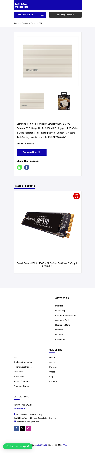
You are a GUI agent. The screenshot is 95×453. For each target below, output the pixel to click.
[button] (18, 446)
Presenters (19, 376)
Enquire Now (31, 152)
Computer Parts (28, 23)
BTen (65, 445)
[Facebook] (27, 167)
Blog (51, 376)
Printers (59, 330)
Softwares (18, 372)
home (16, 23)
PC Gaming (60, 310)
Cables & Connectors (23, 362)
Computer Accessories (65, 315)
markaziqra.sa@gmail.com (26, 422)
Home (52, 357)
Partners (53, 367)
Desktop (59, 306)
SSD (41, 23)
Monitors (59, 334)
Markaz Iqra (41, 445)
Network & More (62, 325)
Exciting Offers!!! (65, 15)
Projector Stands (21, 386)
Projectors (60, 339)
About (52, 362)
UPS (15, 357)
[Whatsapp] (20, 167)
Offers (52, 372)
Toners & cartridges (23, 367)
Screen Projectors (22, 381)
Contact (53, 381)
